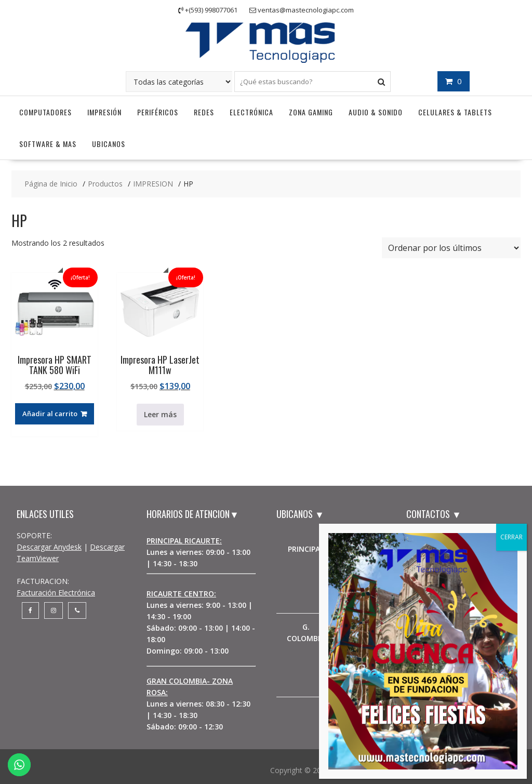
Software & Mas (47, 143)
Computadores (45, 112)
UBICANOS (108, 143)
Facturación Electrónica (56, 592)
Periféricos (157, 112)
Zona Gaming (311, 112)
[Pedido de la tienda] (451, 247)
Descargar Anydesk (49, 547)
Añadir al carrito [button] (49, 413)
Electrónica (251, 112)
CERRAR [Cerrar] (511, 537)
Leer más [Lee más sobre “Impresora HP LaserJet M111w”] (160, 414)
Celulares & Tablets (455, 112)
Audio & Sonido (376, 112)
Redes (204, 112)
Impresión (104, 112)
